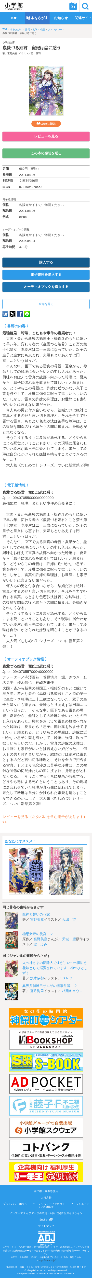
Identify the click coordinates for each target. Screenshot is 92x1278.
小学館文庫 (8, 42)
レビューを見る (46, 136)
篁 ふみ (40, 944)
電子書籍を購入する (46, 274)
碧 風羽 (36, 53)
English (46, 1219)
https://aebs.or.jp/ (47, 1260)
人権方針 (46, 1197)
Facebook (20, 314)
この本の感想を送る (46, 153)
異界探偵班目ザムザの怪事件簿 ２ (49, 986)
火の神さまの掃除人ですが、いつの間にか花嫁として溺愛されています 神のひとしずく (55, 968)
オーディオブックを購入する (46, 287)
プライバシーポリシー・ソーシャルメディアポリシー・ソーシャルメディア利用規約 (46, 1205)
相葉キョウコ (72, 991)
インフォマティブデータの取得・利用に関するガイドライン (46, 1213)
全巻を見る (46, 304)
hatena (5, 314)
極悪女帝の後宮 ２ (37, 934)
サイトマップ (46, 1225)
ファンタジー (55, 29)
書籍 (27, 29)
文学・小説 (39, 29)
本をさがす (16, 29)
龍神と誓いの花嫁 (36, 914)
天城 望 (69, 919)
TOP (4, 29)
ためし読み (46, 124)
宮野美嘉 (12, 53)
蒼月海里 (37, 991)
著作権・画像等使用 (46, 1191)
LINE (27, 314)
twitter (12, 314)
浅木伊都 (37, 978)
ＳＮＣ (67, 978)
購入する (46, 262)
